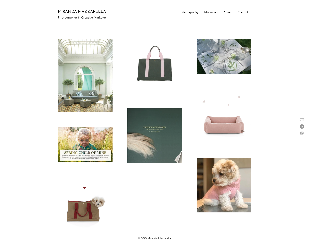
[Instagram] (302, 133)
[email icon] (302, 120)
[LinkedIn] (302, 126)
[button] (211, 12)
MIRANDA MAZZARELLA (82, 12)
